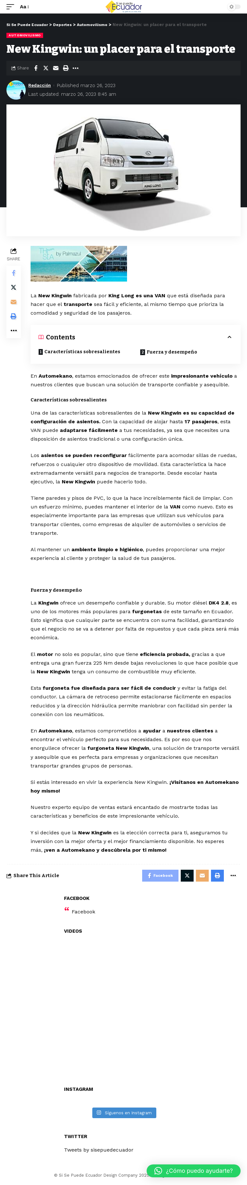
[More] (75, 68)
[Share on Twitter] (45, 68)
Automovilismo (25, 35)
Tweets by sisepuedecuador (98, 1151)
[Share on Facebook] (35, 68)
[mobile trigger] (11, 6)
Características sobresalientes (83, 352)
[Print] (65, 68)
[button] (194, 1170)
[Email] (55, 68)
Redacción (41, 85)
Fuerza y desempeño (173, 352)
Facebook (83, 913)
